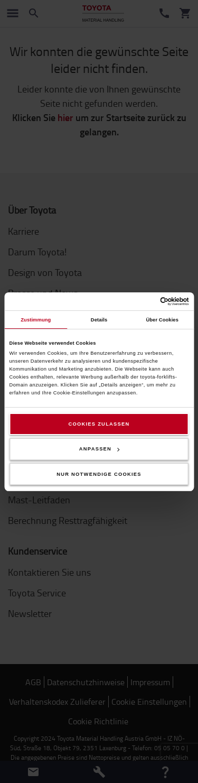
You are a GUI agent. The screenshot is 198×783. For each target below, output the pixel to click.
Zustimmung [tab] (36, 320)
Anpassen (99, 449)
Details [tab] (99, 320)
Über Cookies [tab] (162, 320)
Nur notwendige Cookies (99, 474)
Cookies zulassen (98, 424)
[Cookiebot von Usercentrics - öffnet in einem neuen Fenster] (143, 301)
